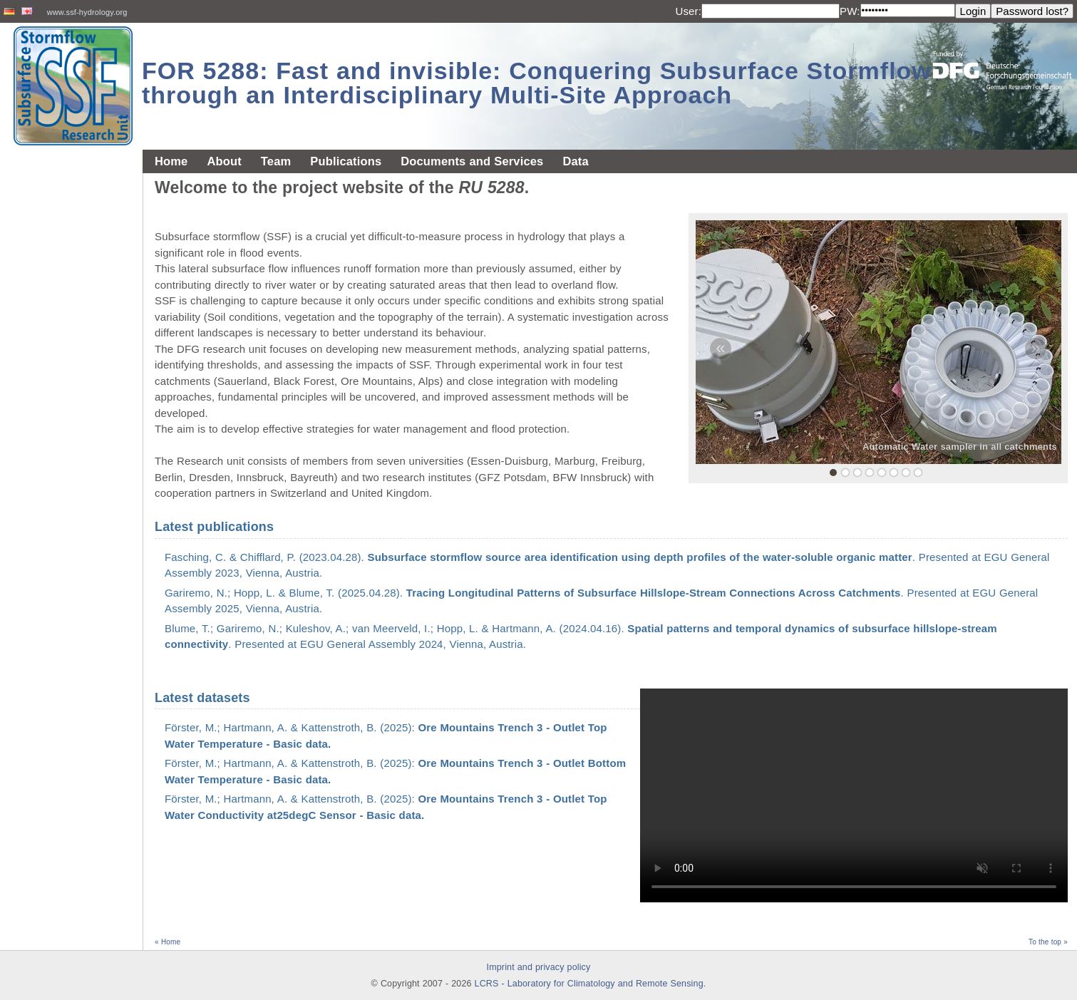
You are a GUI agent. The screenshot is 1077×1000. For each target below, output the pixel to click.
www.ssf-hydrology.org (87, 12)
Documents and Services (472, 161)
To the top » (1048, 942)
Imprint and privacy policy (539, 967)
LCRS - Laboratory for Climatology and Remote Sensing (589, 984)
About (224, 161)
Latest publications (214, 527)
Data (575, 161)
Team (276, 161)
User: (688, 11)
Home (171, 161)
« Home (167, 942)
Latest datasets (202, 698)
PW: (850, 11)
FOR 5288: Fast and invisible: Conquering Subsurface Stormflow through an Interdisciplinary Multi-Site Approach (537, 82)
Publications (345, 161)
